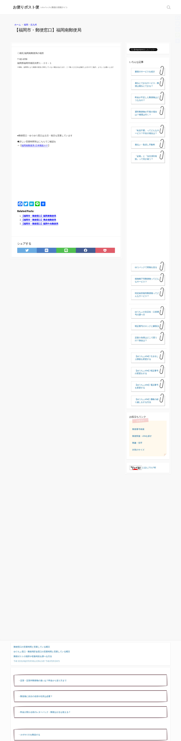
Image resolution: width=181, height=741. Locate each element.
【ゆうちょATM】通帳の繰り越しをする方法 (146, 400)
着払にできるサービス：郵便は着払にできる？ (147, 84)
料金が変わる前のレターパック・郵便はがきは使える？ (45, 712)
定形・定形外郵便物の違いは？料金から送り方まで (43, 680)
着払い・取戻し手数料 (145, 144)
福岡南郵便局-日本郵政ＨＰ (35, 145)
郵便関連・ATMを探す (142, 436)
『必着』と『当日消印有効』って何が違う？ (146, 157)
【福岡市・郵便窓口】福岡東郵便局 (39, 216)
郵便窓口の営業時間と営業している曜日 (32, 647)
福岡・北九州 (30, 24)
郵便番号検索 (138, 429)
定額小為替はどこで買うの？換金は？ (146, 339)
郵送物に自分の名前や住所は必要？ (36, 696)
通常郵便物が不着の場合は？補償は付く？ (146, 113)
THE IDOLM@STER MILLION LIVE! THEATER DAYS (37, 661)
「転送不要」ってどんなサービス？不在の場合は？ (147, 132)
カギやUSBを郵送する (30, 734)
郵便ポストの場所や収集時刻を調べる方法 (33, 656)
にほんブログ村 (142, 467)
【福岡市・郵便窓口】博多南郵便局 (39, 219)
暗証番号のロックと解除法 (147, 326)
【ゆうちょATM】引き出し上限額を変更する (146, 357)
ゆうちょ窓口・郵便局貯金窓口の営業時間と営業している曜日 (42, 651)
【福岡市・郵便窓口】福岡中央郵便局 (40, 223)
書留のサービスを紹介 (145, 71)
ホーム (17, 24)
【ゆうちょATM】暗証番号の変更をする (146, 372)
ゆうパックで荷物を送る (146, 267)
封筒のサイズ (138, 449)
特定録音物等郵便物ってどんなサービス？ (147, 294)
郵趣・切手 (137, 443)
